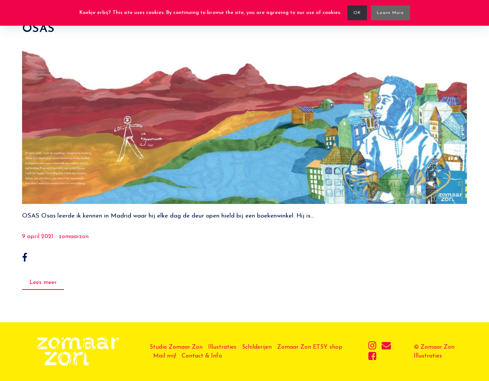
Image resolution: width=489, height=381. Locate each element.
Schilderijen (257, 347)
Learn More (390, 13)
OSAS (38, 29)
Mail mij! (164, 356)
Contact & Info (202, 356)
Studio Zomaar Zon (176, 347)
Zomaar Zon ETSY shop (309, 347)
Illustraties (222, 347)
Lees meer (43, 282)
